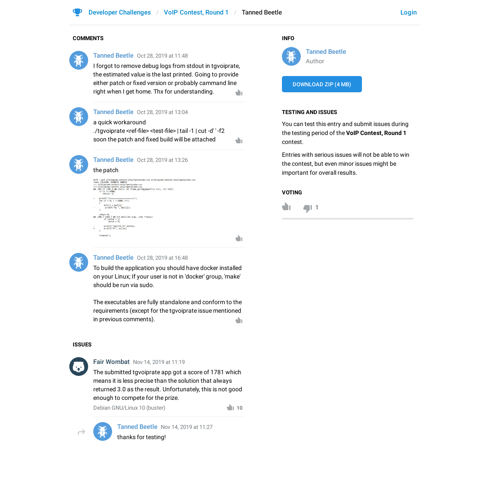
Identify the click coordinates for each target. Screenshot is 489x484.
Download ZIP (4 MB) (322, 84)
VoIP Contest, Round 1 (196, 12)
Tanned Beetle (326, 52)
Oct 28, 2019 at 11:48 (162, 56)
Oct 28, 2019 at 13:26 (162, 160)
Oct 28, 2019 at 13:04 (162, 112)
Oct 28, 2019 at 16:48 (162, 258)
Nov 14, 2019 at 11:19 (159, 362)
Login (408, 12)
